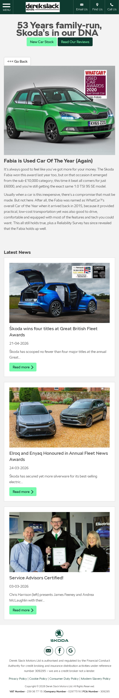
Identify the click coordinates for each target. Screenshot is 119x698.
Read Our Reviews (75, 42)
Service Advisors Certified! (36, 577)
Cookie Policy (38, 678)
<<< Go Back (17, 61)
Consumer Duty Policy (64, 678)
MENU (6, 7)
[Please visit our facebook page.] (59, 650)
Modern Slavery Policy (95, 678)
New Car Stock (42, 42)
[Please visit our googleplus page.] (70, 650)
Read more (23, 367)
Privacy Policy (18, 678)
